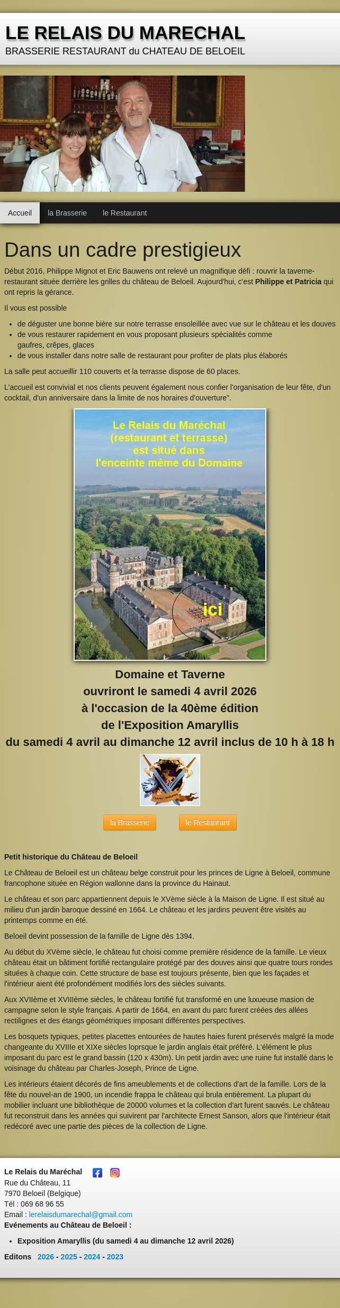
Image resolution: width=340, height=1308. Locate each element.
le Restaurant (125, 213)
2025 (69, 1257)
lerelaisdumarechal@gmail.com (81, 1214)
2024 (92, 1257)
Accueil (20, 213)
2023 (115, 1257)
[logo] (126, 40)
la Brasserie (67, 213)
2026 (46, 1257)
